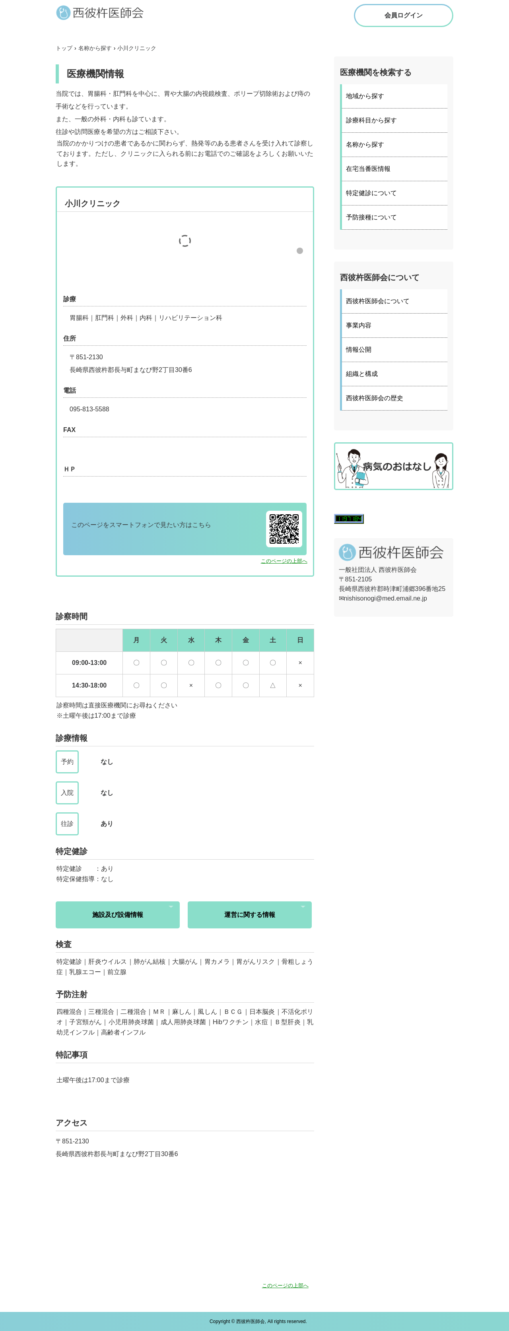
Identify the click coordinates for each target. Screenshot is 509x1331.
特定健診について (371, 193)
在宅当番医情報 (368, 168)
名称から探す (365, 144)
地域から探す (365, 96)
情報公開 (358, 349)
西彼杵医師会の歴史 (374, 398)
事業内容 (358, 325)
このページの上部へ (284, 561)
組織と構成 (362, 373)
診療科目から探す (371, 120)
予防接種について (371, 217)
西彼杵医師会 (107, 12)
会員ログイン (404, 15)
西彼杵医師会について (378, 301)
